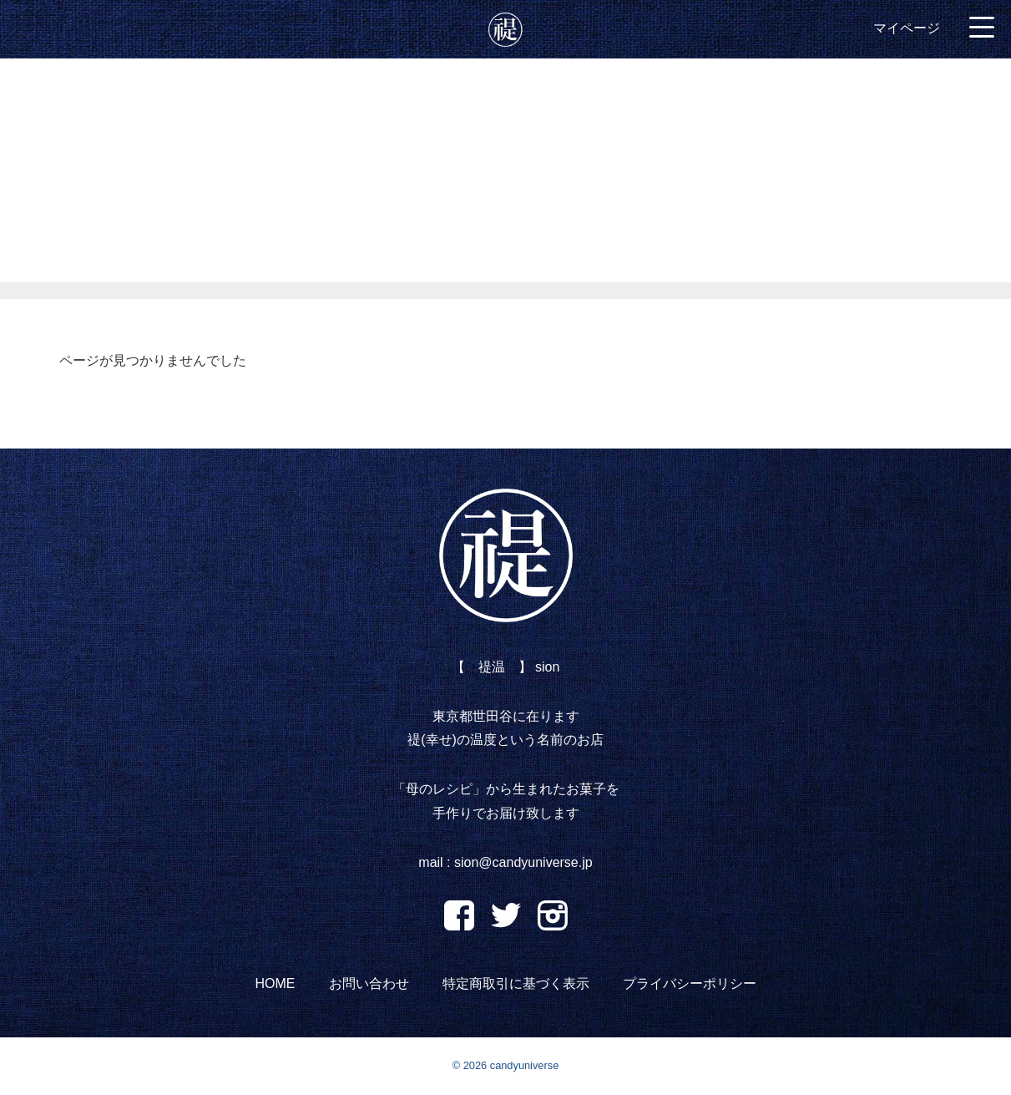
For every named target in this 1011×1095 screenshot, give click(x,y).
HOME (275, 983)
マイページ (906, 28)
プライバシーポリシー (689, 983)
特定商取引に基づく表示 (515, 983)
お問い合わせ (369, 983)
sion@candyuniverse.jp (523, 862)
